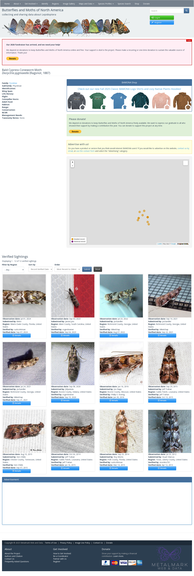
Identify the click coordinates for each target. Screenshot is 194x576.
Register (56, 561)
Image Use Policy (82, 542)
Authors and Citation (13, 556)
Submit (87, 269)
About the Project (12, 553)
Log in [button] (156, 17)
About (17, 3)
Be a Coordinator (60, 556)
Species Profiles (106, 3)
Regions (55, 3)
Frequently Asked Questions (17, 561)
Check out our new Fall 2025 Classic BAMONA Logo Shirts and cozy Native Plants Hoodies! (129, 89)
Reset (97, 269)
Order (57, 264)
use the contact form (85, 151)
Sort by (32, 264)
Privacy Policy (66, 542)
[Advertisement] (97, 503)
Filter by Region (9, 264)
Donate (146, 3)
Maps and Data (86, 3)
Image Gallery (69, 3)
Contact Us (98, 542)
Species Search (124, 3)
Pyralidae (13, 83)
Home (7, 3)
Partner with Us (60, 559)
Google (173, 244)
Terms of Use (51, 542)
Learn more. (118, 556)
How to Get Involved (62, 553)
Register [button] (157, 22)
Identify (45, 3)
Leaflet (159, 244)
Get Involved (31, 3)
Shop (137, 3)
